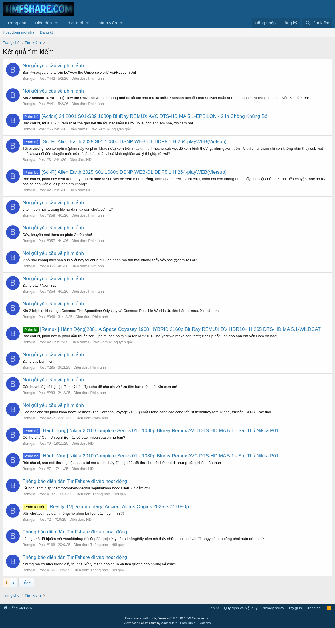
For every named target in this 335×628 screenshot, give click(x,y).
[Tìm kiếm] (317, 23)
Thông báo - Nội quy (109, 494)
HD (89, 159)
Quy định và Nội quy (241, 608)
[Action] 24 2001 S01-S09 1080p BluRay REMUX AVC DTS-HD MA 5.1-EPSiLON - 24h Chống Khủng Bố (145, 116)
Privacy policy (273, 608)
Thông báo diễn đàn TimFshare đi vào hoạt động (75, 481)
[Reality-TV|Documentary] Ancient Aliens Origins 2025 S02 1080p (106, 506)
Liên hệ (214, 608)
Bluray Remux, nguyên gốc (108, 129)
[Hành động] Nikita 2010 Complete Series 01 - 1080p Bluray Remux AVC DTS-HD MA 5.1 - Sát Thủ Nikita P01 (151, 430)
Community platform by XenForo (167, 618)
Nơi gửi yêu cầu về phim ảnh (53, 65)
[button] (56, 23)
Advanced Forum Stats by (167, 623)
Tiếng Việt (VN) (19, 608)
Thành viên (106, 22)
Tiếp (24, 582)
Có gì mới (73, 22)
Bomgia (29, 78)
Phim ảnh (96, 78)
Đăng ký (47, 32)
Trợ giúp (295, 608)
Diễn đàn (43, 22)
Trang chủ (16, 22)
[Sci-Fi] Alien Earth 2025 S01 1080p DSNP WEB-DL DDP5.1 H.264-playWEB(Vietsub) (125, 141)
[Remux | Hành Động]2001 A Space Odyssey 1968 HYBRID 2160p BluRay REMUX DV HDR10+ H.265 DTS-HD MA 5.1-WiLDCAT (172, 329)
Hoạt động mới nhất (19, 32)
